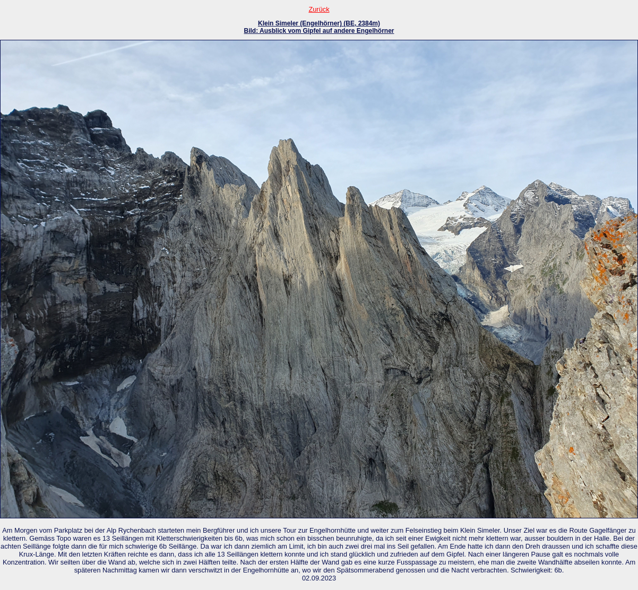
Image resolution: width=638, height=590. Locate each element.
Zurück (318, 9)
